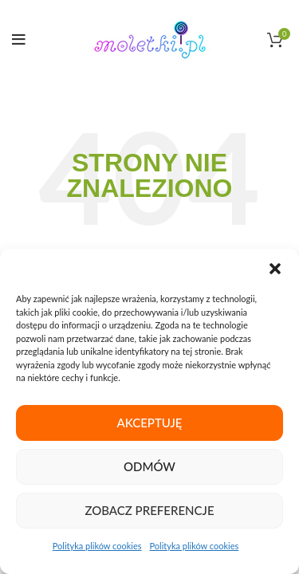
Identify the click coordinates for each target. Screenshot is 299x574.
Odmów (149, 466)
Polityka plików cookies (97, 546)
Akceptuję (150, 422)
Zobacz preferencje (149, 510)
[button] (275, 269)
